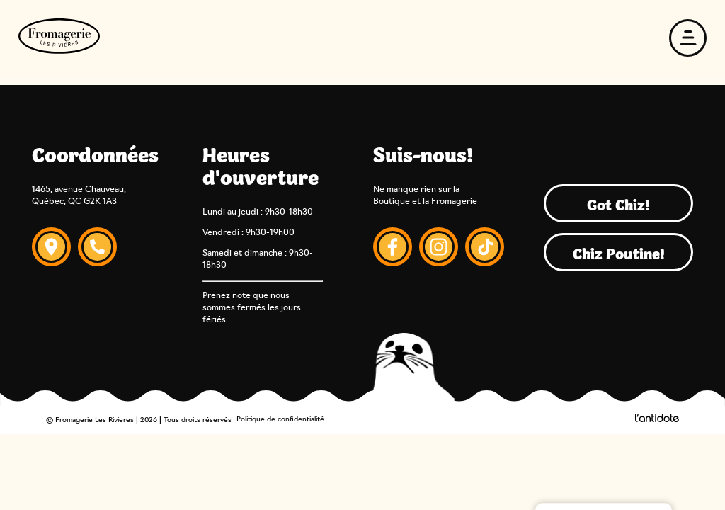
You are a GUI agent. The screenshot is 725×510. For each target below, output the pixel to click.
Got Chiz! (618, 203)
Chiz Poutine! (619, 252)
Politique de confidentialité (280, 420)
